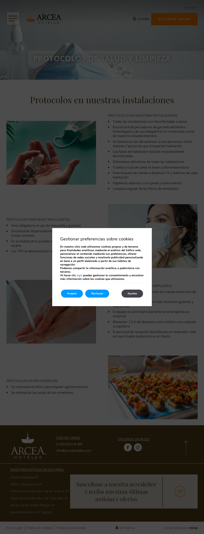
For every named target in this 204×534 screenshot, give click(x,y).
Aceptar (72, 293)
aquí (79, 275)
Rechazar (97, 293)
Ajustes (132, 293)
